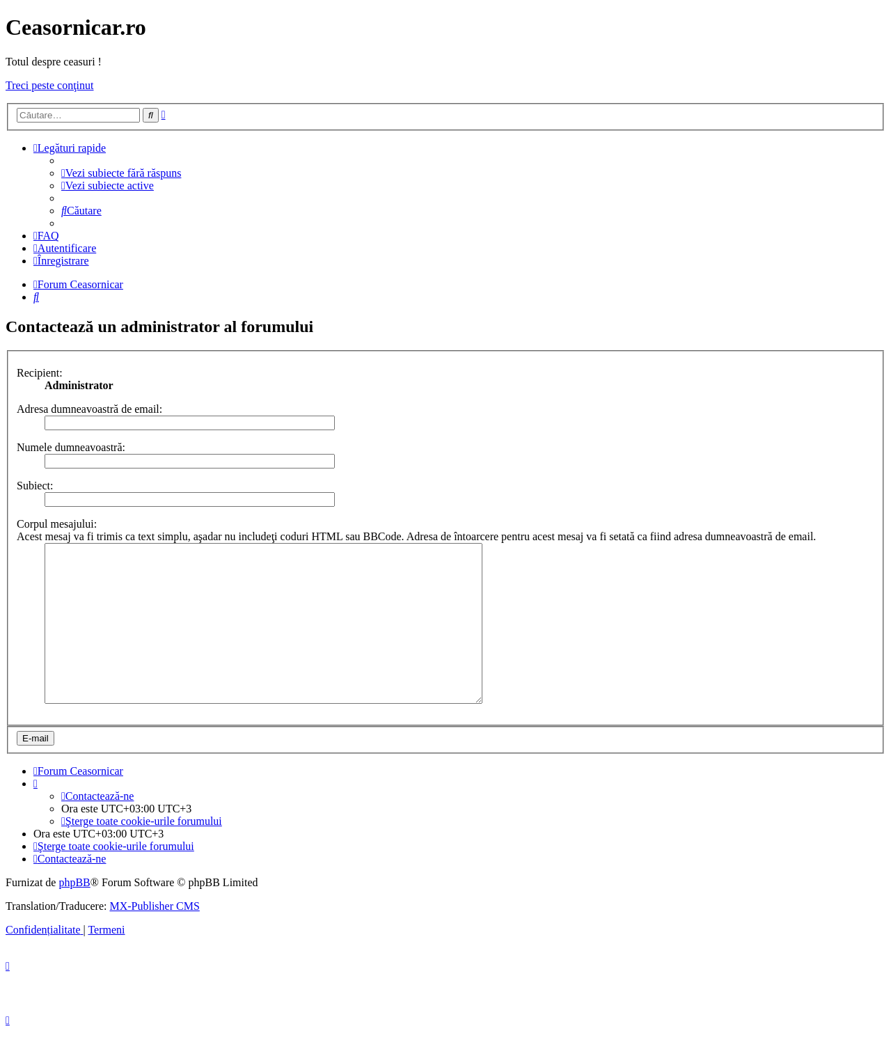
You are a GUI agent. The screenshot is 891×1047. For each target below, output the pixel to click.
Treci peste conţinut (50, 85)
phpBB (74, 897)
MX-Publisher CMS (154, 921)
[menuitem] (121, 173)
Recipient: (40, 373)
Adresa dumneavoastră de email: (89, 409)
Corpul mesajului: (57, 524)
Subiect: (35, 485)
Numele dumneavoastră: (71, 447)
